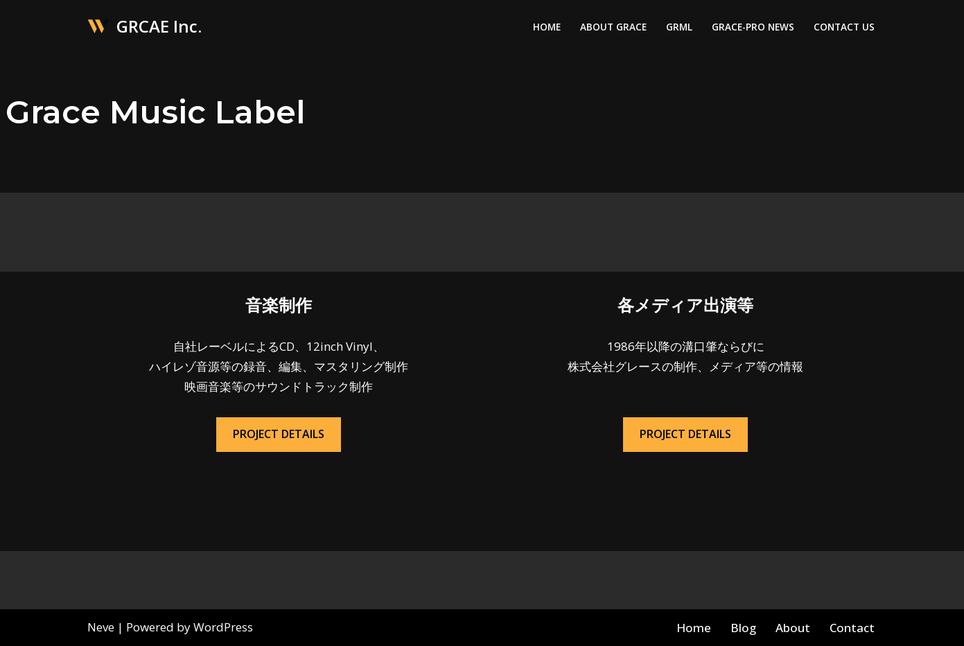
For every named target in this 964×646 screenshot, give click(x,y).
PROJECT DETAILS (278, 434)
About (792, 628)
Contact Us (844, 26)
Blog (743, 628)
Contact (852, 628)
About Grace (613, 26)
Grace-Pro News (753, 26)
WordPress (223, 627)
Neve (100, 627)
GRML (679, 26)
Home (547, 26)
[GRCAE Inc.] (144, 26)
